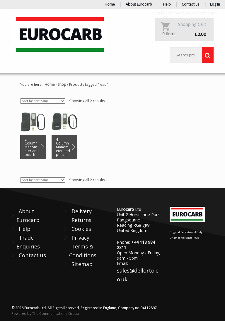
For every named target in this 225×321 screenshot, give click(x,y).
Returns (81, 219)
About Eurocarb (139, 4)
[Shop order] (42, 101)
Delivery (81, 211)
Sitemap (82, 264)
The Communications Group (55, 313)
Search (208, 55)
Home (110, 4)
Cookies (81, 228)
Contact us (190, 4)
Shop (62, 84)
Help (167, 4)
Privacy (80, 237)
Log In (215, 4)
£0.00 (184, 34)
